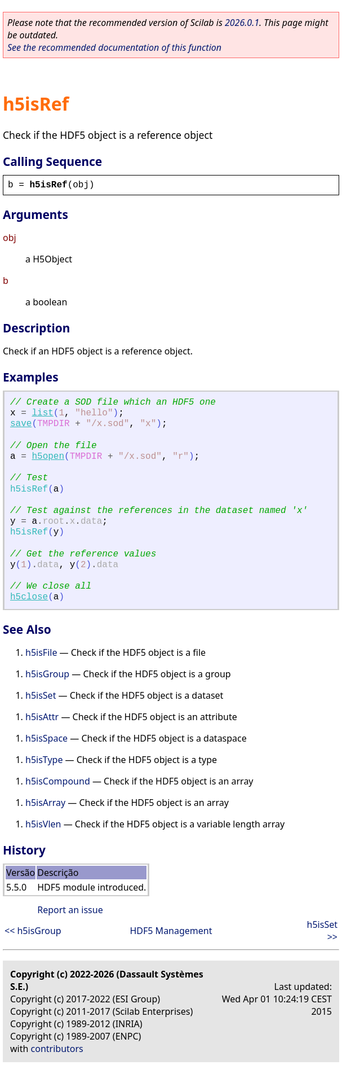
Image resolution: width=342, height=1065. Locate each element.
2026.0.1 (242, 22)
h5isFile (41, 652)
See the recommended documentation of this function (114, 47)
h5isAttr (42, 717)
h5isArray (45, 802)
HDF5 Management (171, 930)
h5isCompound (57, 781)
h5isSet (40, 695)
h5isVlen (43, 824)
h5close (29, 597)
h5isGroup (47, 674)
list (42, 413)
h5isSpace (46, 738)
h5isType (44, 759)
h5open (48, 457)
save (21, 424)
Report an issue (70, 910)
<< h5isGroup (33, 930)
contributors (57, 1048)
